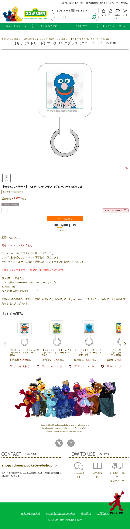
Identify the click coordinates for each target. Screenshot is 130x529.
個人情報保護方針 (30, 513)
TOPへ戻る (116, 502)
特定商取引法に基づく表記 (60, 513)
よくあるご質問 (48, 26)
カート (125, 15)
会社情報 (86, 513)
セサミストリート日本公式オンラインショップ (28, 39)
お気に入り (117, 16)
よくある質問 (79, 474)
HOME (5, 39)
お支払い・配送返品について (117, 476)
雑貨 (51, 39)
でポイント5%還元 (114, 3)
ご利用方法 (81, 26)
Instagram (71, 443)
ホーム (103, 15)
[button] (5, 344)
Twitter (59, 443)
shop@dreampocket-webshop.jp (29, 465)
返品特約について (11, 237)
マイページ (110, 16)
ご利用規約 (103, 513)
